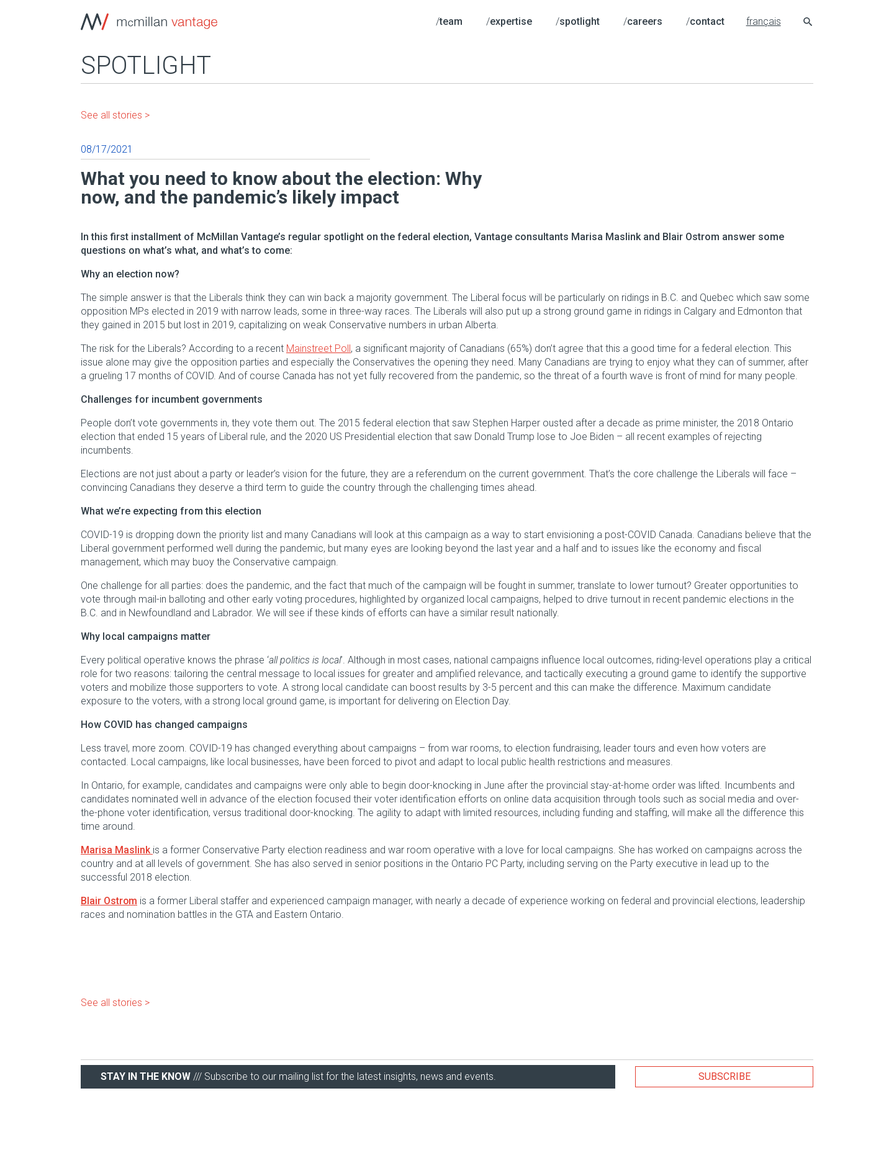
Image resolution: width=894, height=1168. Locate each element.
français (763, 21)
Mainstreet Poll (318, 348)
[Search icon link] (808, 23)
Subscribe (724, 1076)
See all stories (111, 115)
